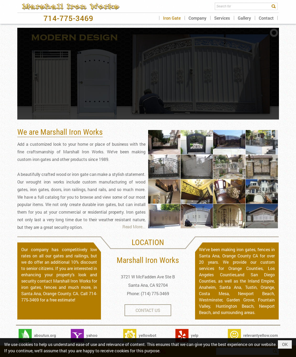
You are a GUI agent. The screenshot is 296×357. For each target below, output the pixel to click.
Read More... (134, 226)
